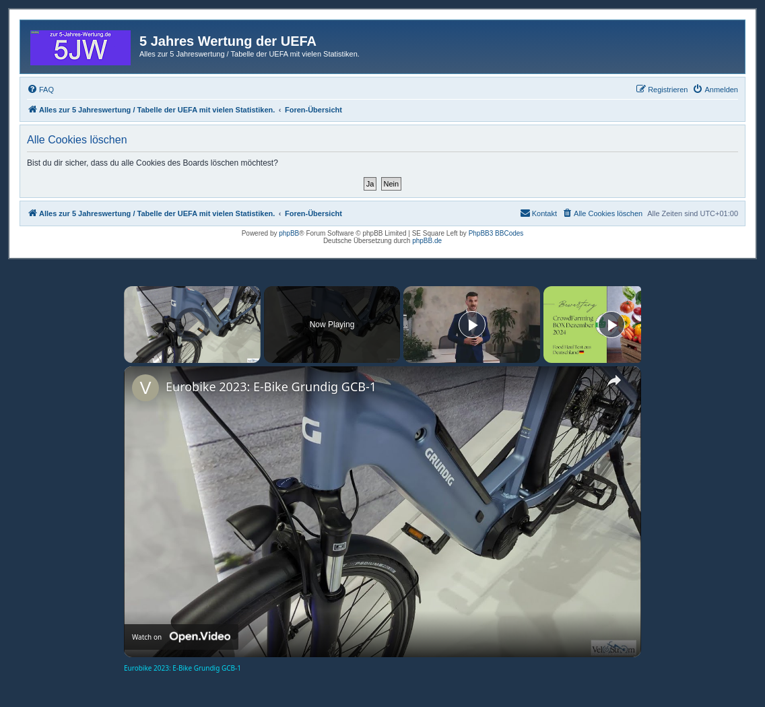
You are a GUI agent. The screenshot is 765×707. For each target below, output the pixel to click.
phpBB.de (427, 240)
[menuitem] (40, 89)
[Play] (472, 324)
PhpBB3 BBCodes (496, 233)
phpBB (289, 233)
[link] (145, 387)
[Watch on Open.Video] (181, 637)
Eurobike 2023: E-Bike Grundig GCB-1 (271, 386)
